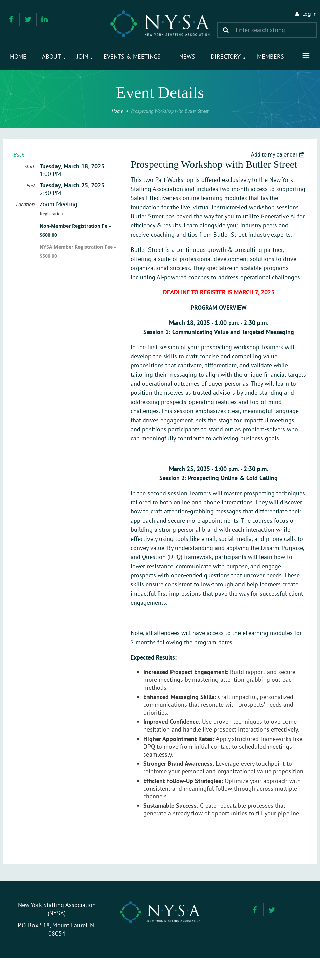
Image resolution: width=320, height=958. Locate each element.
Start (29, 166)
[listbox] (278, 154)
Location (25, 204)
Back (19, 154)
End (30, 185)
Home (117, 111)
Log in (309, 13)
